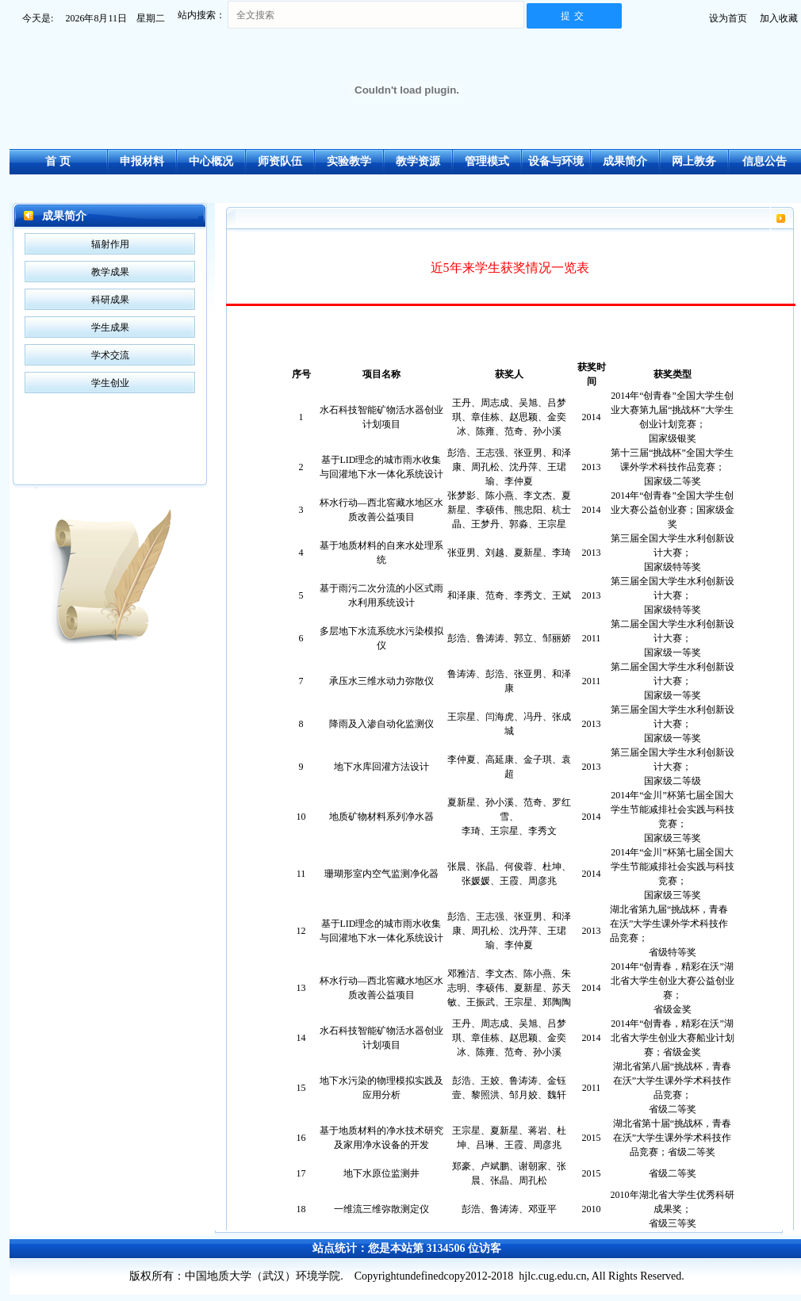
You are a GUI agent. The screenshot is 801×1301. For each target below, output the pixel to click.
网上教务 (694, 161)
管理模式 (487, 161)
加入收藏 (779, 18)
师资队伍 (280, 161)
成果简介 (625, 161)
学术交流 (110, 355)
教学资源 (418, 161)
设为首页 (728, 18)
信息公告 (764, 161)
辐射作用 (110, 244)
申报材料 (142, 161)
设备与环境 (556, 161)
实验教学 (349, 161)
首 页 (58, 161)
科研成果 (110, 299)
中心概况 (211, 161)
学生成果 (110, 327)
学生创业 (110, 382)
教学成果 (110, 271)
